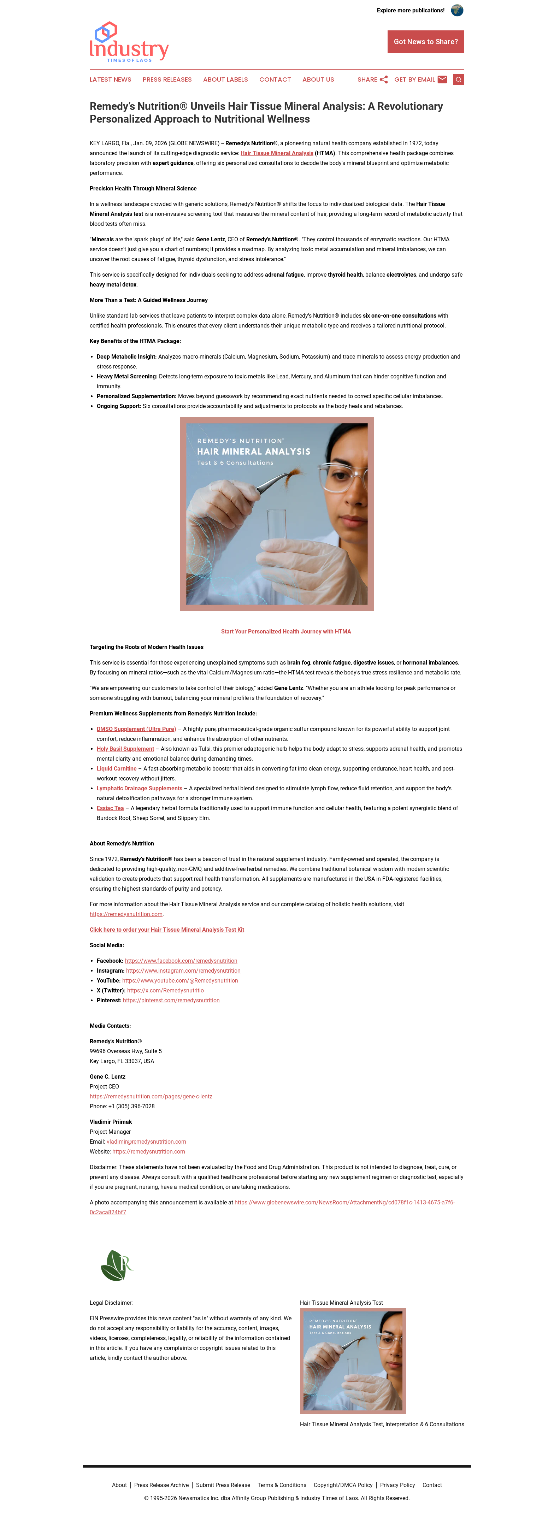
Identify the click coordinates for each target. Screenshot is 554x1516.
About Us (318, 79)
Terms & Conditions (282, 1485)
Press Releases (167, 79)
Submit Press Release (223, 1485)
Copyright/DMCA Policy (343, 1485)
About (119, 1485)
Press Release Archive (161, 1485)
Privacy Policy (397, 1485)
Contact (275, 79)
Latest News (110, 79)
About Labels (225, 79)
